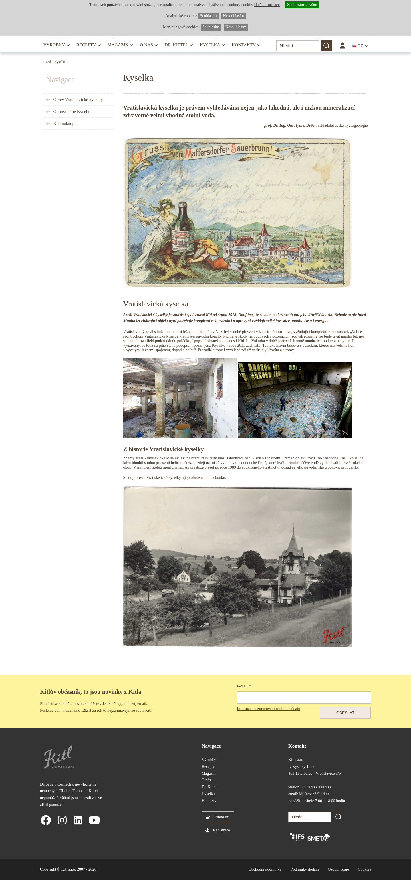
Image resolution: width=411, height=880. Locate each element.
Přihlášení (221, 817)
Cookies (364, 869)
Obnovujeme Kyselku (72, 111)
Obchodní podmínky (265, 869)
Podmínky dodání (305, 869)
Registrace (221, 830)
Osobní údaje (338, 869)
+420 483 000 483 (316, 787)
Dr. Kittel (176, 44)
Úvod (47, 62)
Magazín (118, 44)
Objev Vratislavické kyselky (78, 99)
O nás (146, 44)
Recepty (86, 44)
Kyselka (210, 44)
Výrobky (54, 44)
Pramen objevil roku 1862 (303, 458)
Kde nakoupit (65, 123)
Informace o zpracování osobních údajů (268, 709)
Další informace (267, 5)
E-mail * (244, 686)
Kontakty (244, 44)
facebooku (217, 477)
